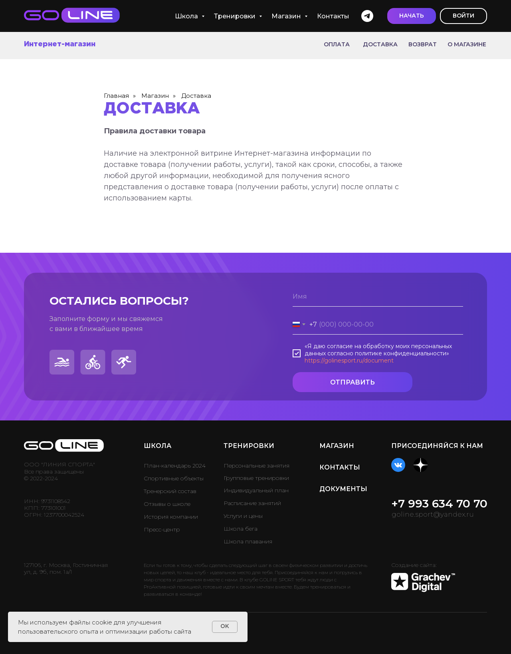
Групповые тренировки (256, 478)
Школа (187, 16)
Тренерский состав (170, 491)
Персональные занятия (256, 465)
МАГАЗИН (336, 446)
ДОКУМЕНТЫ (343, 489)
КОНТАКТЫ (339, 467)
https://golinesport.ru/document (349, 360)
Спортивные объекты (174, 478)
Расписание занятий (252, 503)
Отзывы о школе (167, 503)
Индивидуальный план (256, 490)
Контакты (333, 16)
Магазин (287, 16)
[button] (411, 16)
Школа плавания (248, 541)
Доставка (196, 95)
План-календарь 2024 (175, 465)
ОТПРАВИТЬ (352, 382)
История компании (171, 516)
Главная (116, 95)
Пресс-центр (162, 529)
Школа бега (240, 528)
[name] (378, 297)
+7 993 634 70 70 (439, 503)
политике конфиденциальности (400, 353)
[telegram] (367, 16)
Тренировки (235, 16)
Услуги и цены (243, 515)
